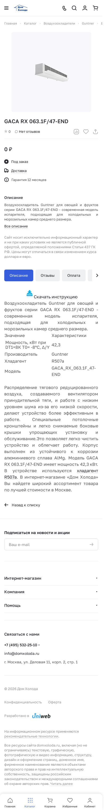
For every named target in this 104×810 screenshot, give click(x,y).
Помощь (12, 605)
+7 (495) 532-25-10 (20, 645)
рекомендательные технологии (31, 736)
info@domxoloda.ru (21, 653)
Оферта (54, 702)
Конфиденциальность (23, 702)
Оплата (73, 275)
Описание (19, 275)
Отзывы (48, 275)
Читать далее (61, 783)
